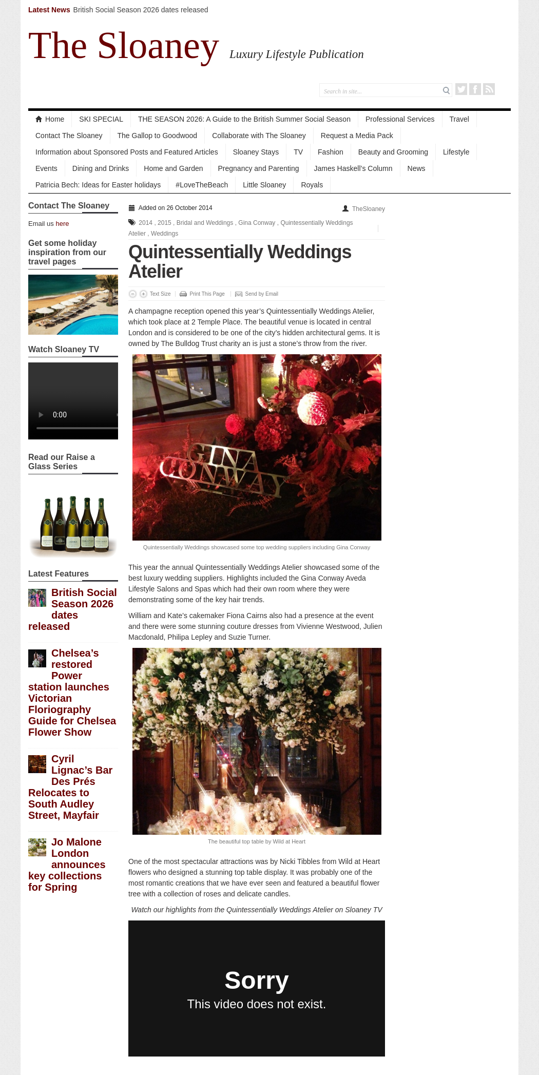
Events (46, 168)
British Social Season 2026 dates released (140, 10)
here (62, 223)
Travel (459, 119)
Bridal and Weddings (205, 222)
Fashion (330, 152)
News (417, 168)
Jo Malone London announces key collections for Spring (67, 864)
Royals (312, 185)
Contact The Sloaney (69, 135)
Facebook (475, 89)
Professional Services (400, 119)
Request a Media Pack (357, 135)
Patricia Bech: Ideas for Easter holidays (98, 185)
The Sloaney (123, 45)
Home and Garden (173, 168)
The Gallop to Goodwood (158, 135)
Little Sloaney (264, 185)
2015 (164, 222)
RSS (489, 89)
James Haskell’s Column (353, 168)
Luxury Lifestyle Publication (296, 54)
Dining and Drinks (100, 168)
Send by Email (261, 294)
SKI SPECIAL (101, 119)
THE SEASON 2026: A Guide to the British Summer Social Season (244, 119)
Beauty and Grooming (393, 152)
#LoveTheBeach (202, 185)
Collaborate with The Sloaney (259, 135)
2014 (145, 222)
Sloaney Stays (256, 152)
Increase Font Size (143, 294)
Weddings (164, 233)
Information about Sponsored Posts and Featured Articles (126, 152)
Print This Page (207, 294)
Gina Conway (256, 222)
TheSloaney (368, 209)
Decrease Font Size (132, 294)
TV (298, 152)
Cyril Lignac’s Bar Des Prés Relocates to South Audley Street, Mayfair (70, 787)
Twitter (461, 89)
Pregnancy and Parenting (258, 168)
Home (49, 119)
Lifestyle (456, 152)
